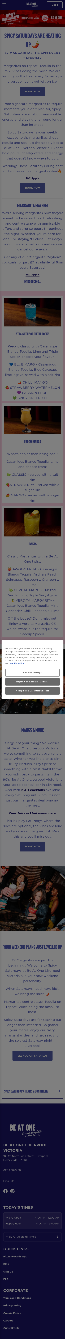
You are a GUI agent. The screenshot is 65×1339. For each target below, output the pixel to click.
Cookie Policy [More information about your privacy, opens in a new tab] (17, 663)
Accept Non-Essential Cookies (32, 690)
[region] (32, 669)
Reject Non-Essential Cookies (32, 681)
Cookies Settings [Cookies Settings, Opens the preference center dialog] (32, 672)
